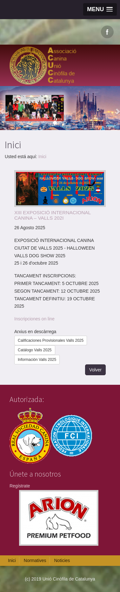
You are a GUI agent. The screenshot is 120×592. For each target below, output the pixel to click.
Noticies (62, 560)
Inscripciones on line (34, 318)
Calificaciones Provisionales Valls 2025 (50, 340)
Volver (95, 369)
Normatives (35, 560)
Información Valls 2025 (37, 359)
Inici (42, 156)
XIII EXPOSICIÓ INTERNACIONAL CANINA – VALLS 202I (52, 215)
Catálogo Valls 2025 (35, 350)
